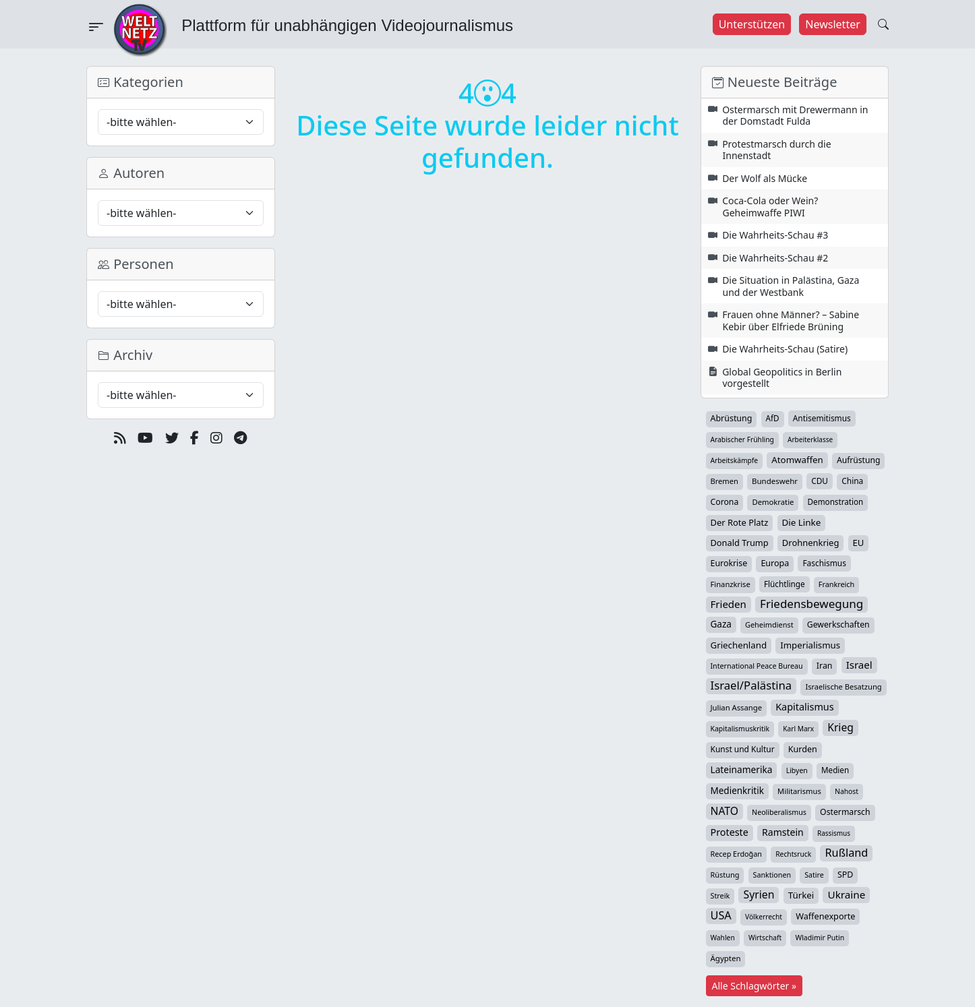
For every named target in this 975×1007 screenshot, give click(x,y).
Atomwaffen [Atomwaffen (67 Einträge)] (797, 460)
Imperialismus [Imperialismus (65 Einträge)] (810, 645)
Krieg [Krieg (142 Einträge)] (840, 727)
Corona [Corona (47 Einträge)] (725, 502)
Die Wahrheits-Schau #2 (775, 257)
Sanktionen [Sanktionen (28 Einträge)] (772, 875)
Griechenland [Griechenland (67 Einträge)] (739, 645)
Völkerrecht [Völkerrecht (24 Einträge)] (763, 916)
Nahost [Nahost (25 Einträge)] (846, 791)
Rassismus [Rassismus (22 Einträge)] (833, 833)
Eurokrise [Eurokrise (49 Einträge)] (729, 563)
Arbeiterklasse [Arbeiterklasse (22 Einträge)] (810, 439)
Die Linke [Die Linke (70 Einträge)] (801, 522)
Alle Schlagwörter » (754, 985)
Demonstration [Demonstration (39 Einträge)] (836, 502)
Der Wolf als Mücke (764, 178)
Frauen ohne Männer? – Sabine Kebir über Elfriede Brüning (790, 320)
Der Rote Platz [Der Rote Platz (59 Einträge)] (740, 522)
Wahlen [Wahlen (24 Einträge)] (723, 937)
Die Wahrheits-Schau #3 (775, 234)
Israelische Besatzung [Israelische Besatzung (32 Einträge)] (843, 686)
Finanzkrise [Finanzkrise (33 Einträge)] (730, 584)
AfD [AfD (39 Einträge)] (772, 418)
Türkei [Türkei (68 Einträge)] (801, 895)
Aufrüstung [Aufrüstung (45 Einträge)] (858, 460)
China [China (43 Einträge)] (852, 481)
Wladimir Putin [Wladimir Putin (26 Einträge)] (819, 937)
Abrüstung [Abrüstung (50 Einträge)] (731, 418)
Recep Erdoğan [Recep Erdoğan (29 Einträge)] (737, 854)
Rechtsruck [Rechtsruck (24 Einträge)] (793, 854)
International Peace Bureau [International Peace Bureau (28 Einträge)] (757, 666)
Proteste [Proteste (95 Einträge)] (729, 832)
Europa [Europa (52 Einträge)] (775, 563)
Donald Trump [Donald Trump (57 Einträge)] (740, 543)
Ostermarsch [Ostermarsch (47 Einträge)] (845, 812)
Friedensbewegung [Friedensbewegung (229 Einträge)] (811, 604)
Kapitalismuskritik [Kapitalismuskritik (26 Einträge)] (740, 728)
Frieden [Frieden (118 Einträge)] (728, 604)
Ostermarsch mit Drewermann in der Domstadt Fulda (795, 115)
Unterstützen (752, 24)
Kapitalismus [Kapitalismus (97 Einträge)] (804, 706)
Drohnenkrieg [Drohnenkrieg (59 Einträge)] (810, 543)
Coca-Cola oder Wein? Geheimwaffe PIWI (770, 206)
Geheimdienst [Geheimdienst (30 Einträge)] (769, 624)
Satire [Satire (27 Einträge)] (814, 875)
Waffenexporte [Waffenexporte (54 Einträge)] (825, 916)
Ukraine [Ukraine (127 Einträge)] (846, 894)
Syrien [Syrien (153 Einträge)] (758, 894)
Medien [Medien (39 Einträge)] (835, 770)
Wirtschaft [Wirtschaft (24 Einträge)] (764, 937)
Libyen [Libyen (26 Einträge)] (797, 770)
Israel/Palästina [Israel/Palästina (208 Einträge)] (751, 685)
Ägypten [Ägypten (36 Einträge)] (726, 958)
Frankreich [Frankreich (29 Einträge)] (836, 584)
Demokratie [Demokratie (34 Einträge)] (773, 502)
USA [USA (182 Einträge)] (721, 915)
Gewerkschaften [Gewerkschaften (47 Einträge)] (838, 624)
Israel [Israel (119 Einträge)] (859, 664)
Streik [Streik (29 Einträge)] (720, 895)
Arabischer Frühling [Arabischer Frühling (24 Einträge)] (742, 439)
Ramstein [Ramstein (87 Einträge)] (783, 832)
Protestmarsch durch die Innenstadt (776, 150)
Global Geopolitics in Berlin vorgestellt (781, 377)
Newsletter (832, 24)
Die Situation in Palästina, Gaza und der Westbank (790, 286)
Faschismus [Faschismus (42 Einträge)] (824, 562)
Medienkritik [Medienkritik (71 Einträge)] (737, 791)
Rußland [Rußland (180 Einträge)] (846, 852)
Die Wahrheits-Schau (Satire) (785, 348)
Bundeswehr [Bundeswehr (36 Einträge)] (775, 481)
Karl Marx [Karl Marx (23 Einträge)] (798, 728)
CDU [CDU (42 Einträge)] (819, 480)
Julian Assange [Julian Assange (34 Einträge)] (737, 707)
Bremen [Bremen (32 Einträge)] (724, 481)
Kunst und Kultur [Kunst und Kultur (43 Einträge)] (743, 749)
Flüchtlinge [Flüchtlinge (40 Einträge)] (784, 583)
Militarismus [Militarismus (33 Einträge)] (799, 791)
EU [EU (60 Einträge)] (858, 543)
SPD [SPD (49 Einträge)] (845, 874)
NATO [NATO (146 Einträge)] (724, 810)
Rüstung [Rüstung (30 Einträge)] (725, 874)
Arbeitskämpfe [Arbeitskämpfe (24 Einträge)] (735, 460)
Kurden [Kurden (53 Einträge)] (802, 749)
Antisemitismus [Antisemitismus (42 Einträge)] (822, 418)
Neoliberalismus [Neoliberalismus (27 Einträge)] (779, 812)
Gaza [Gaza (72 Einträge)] (721, 624)
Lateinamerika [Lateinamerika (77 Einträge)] (742, 769)
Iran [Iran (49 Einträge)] (825, 665)
